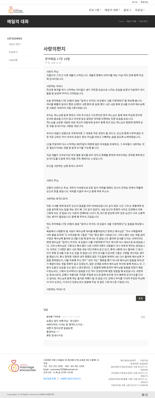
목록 (140, 298)
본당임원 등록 (49, 378)
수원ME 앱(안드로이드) (70, 378)
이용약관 (144, 360)
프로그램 (95, 10)
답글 (143, 316)
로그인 (135, 2)
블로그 (127, 10)
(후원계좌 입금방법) (139, 363)
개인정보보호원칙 (128, 360)
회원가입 (144, 2)
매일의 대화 (112, 10)
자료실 (140, 10)
